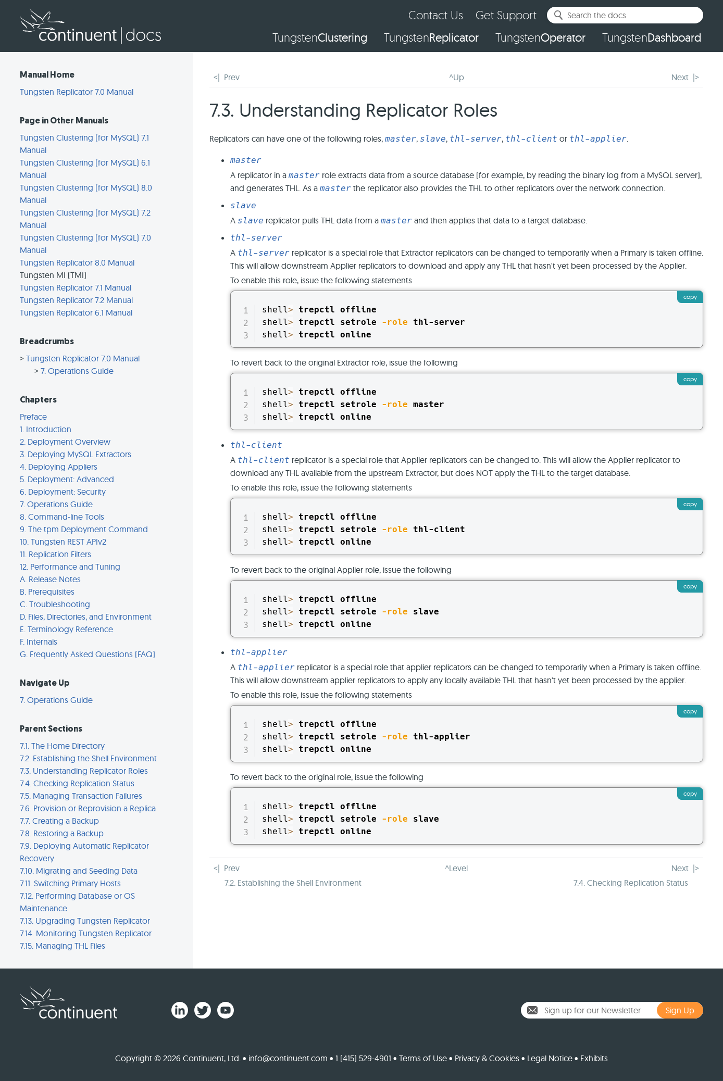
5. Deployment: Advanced (67, 479)
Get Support (506, 15)
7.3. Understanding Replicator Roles (84, 770)
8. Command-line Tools (62, 516)
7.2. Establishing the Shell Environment (88, 758)
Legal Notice (549, 1058)
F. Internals (38, 641)
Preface (33, 416)
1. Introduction (45, 429)
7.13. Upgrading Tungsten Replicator (85, 920)
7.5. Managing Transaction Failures (81, 795)
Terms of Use (423, 1058)
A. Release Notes (50, 579)
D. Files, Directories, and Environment (86, 616)
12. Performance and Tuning (70, 566)
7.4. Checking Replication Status (77, 783)
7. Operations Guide (77, 371)
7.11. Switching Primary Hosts (70, 883)
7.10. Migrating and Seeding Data (79, 870)
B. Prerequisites (47, 591)
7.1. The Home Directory (62, 745)
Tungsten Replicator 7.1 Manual (75, 287)
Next (680, 77)
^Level (456, 868)
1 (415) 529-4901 (363, 1058)
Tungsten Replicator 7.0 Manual (76, 91)
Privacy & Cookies (487, 1058)
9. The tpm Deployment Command (84, 529)
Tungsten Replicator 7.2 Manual (76, 300)
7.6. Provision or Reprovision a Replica (88, 808)
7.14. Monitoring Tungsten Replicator (86, 933)
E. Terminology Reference (66, 629)
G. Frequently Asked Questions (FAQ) (87, 654)
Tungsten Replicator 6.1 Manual (76, 312)
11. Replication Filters (55, 554)
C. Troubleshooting (55, 604)
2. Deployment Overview (65, 441)
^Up (456, 77)
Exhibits (594, 1058)
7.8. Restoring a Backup (62, 833)
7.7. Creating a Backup (59, 820)
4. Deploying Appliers (58, 466)
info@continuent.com (288, 1058)
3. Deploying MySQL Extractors (75, 454)
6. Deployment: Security (63, 491)
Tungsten (319, 37)
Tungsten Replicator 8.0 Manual (77, 262)
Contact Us (435, 15)
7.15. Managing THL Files (62, 945)
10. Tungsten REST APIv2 (63, 541)
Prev (232, 77)
